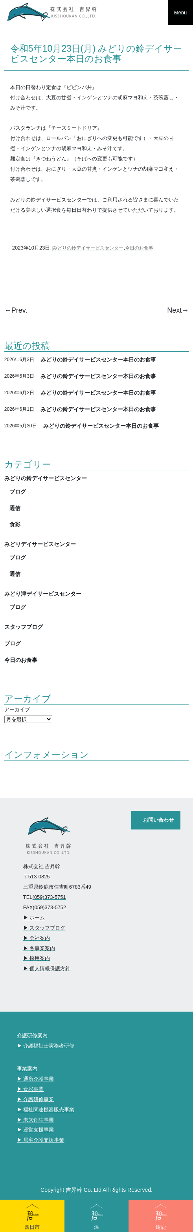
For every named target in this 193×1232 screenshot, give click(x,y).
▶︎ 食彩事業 (30, 1089)
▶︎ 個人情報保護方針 (47, 968)
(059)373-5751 (49, 897)
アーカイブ (17, 709)
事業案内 (27, 1069)
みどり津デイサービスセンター (42, 594)
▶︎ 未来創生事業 (35, 1120)
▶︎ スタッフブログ (44, 928)
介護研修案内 (32, 1035)
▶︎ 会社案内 (36, 938)
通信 (14, 508)
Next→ (178, 310)
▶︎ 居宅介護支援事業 (40, 1140)
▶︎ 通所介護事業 (35, 1079)
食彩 (14, 524)
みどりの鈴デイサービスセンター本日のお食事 (98, 359)
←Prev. (16, 310)
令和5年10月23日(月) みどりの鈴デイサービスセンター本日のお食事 (96, 53)
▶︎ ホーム (34, 918)
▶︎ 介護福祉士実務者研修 (46, 1046)
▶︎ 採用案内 (36, 958)
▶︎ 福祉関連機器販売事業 (46, 1110)
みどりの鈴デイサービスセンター (88, 248)
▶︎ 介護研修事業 (35, 1099)
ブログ (17, 491)
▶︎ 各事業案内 (39, 948)
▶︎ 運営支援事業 (35, 1130)
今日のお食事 (139, 248)
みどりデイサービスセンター (40, 544)
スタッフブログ (23, 627)
